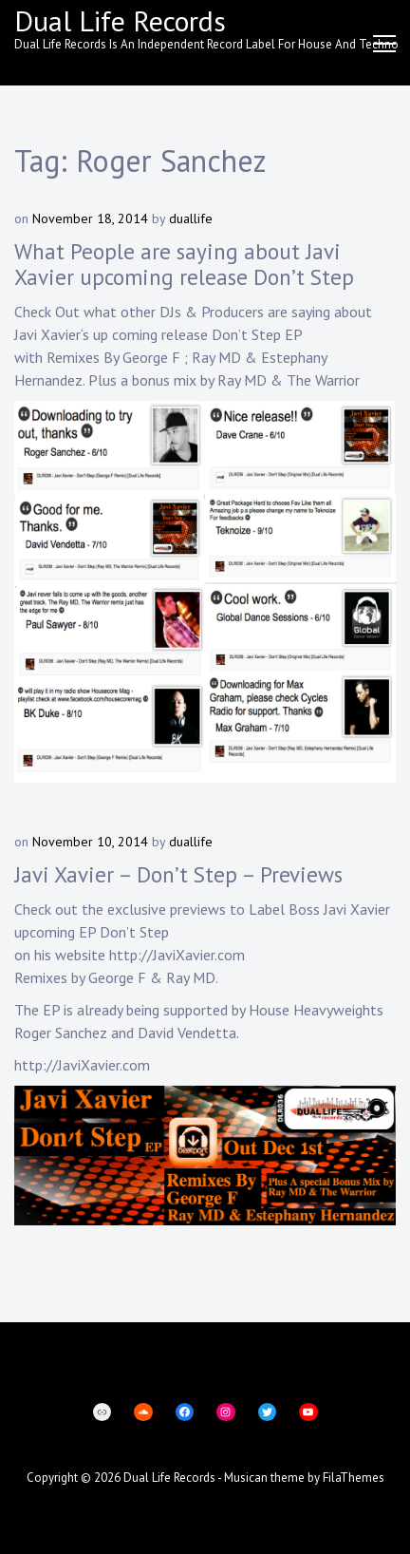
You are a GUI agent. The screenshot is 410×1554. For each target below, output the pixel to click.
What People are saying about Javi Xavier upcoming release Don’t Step (184, 264)
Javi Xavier (47, 334)
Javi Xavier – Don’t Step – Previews (178, 874)
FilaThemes (353, 1477)
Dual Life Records (120, 20)
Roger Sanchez (62, 1032)
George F (151, 357)
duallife (191, 218)
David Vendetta (187, 1032)
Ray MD (216, 357)
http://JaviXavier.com (177, 954)
